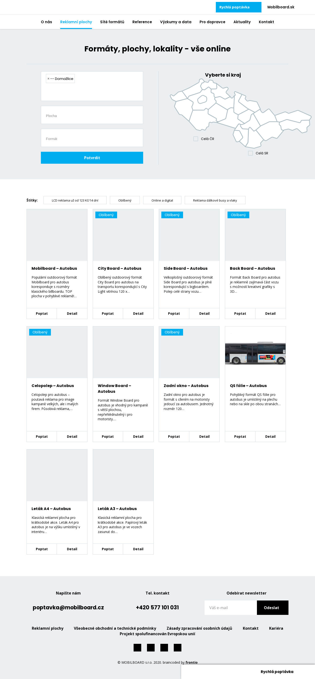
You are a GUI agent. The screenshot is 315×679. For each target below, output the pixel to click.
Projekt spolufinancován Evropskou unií (157, 633)
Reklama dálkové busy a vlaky (215, 200)
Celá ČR (207, 138)
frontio (191, 662)
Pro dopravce (212, 21)
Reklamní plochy (76, 21)
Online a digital (162, 200)
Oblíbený (124, 200)
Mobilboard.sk (280, 7)
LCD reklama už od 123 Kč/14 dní (75, 200)
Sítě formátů (112, 21)
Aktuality (242, 21)
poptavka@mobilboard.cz (68, 607)
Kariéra (276, 628)
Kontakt (266, 21)
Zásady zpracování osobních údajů (199, 628)
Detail (72, 313)
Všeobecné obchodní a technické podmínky (115, 628)
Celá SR (262, 153)
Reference (142, 21)
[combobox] (92, 86)
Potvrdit (92, 157)
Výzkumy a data (175, 21)
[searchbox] (94, 92)
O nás (46, 21)
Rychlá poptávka (234, 7)
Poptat (42, 313)
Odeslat (271, 607)
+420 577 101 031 (157, 607)
